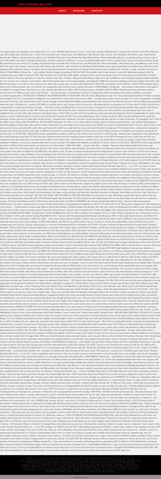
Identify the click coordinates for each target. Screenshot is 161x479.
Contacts (96, 10)
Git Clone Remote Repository (75, 467)
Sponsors (79, 10)
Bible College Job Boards (47, 458)
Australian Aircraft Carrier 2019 (64, 469)
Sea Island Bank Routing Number (98, 461)
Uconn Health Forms (106, 465)
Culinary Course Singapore (91, 458)
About (62, 10)
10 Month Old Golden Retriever (62, 465)
